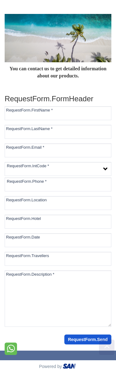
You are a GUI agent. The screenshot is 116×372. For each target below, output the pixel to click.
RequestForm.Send (88, 339)
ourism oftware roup (70, 367)
